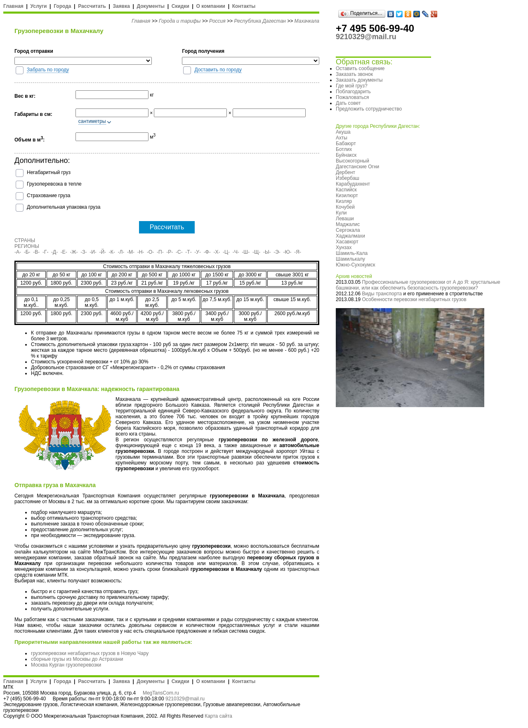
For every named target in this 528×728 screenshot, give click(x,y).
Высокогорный (352, 161)
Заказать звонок (354, 74)
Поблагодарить (353, 91)
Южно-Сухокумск (355, 265)
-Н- (140, 252)
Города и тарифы (179, 21)
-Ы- (267, 252)
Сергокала (348, 230)
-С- (179, 252)
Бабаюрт (346, 143)
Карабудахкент (353, 184)
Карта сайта (218, 716)
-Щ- (256, 252)
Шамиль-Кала (352, 253)
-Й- (102, 252)
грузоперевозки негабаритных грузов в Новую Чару (89, 653)
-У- (197, 252)
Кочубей (345, 207)
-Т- (188, 252)
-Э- (276, 252)
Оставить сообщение (360, 68)
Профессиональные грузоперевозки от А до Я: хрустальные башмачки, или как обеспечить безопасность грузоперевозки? (418, 285)
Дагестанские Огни (357, 167)
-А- (17, 252)
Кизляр (344, 201)
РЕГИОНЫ (26, 246)
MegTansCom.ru (161, 693)
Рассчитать (92, 6)
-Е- (64, 252)
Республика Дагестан (260, 21)
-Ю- (287, 252)
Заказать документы (359, 80)
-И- (93, 252)
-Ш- (246, 252)
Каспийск (346, 190)
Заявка (121, 6)
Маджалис (348, 224)
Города (62, 6)
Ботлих (344, 149)
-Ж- (74, 252)
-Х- (216, 252)
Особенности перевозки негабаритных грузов (414, 299)
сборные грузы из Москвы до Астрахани (77, 659)
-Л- (121, 252)
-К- (112, 252)
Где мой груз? (352, 86)
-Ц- (226, 252)
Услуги (39, 6)
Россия (217, 21)
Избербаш (347, 178)
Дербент (345, 172)
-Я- (297, 252)
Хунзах (344, 247)
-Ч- (236, 252)
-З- (83, 252)
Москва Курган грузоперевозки (66, 665)
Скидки (180, 6)
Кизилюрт (347, 195)
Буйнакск (346, 155)
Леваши (345, 218)
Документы (151, 6)
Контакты (244, 6)
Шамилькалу (350, 259)
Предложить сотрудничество (369, 109)
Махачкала (307, 21)
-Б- (27, 252)
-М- (130, 252)
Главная (13, 6)
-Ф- (207, 252)
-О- (150, 252)
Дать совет (348, 103)
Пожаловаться (352, 97)
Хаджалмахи (350, 236)
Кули (341, 213)
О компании (210, 6)
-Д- (54, 252)
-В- (36, 252)
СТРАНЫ (24, 240)
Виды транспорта (382, 294)
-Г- (45, 252)
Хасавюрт (347, 242)
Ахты (341, 138)
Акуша (343, 132)
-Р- (169, 252)
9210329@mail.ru (185, 699)
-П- (160, 252)
